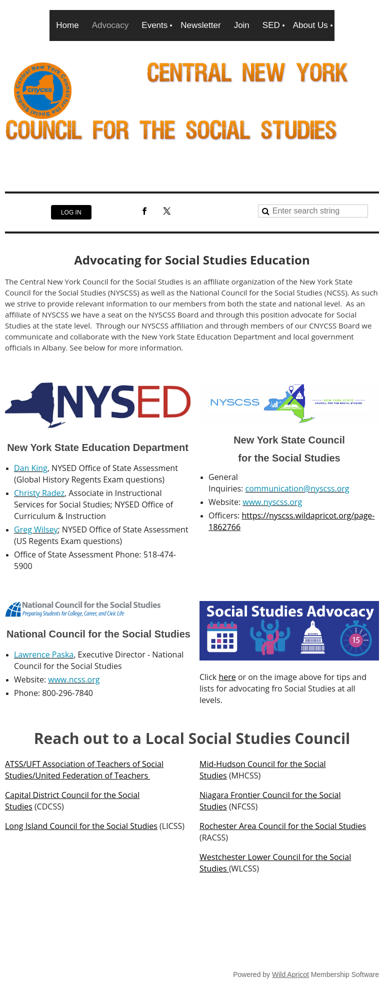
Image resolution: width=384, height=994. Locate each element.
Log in (71, 212)
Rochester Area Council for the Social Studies (283, 826)
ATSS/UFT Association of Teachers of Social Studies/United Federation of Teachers (84, 769)
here (227, 677)
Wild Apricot (290, 974)
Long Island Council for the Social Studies (81, 826)
